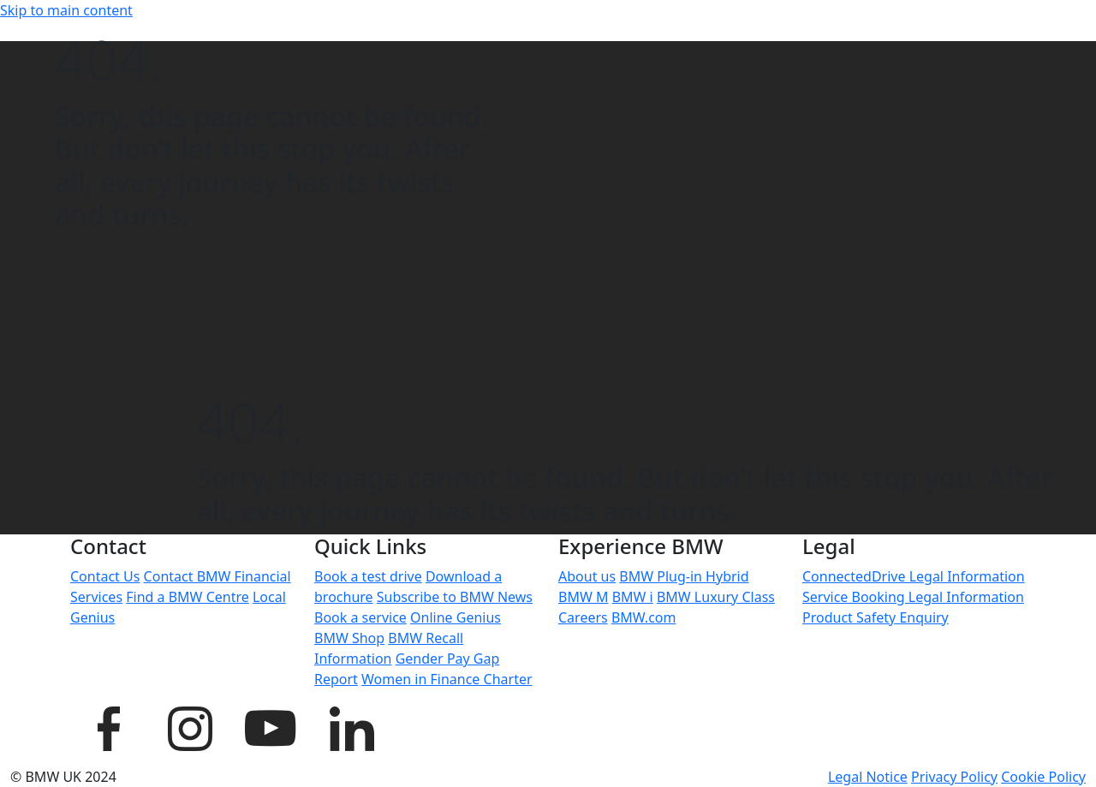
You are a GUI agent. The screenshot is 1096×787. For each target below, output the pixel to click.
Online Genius (455, 617)
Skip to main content (66, 10)
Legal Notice (868, 776)
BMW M (583, 596)
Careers (583, 617)
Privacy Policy (954, 776)
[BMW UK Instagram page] (189, 726)
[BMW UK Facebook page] (108, 726)
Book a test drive (368, 576)
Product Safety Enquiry (875, 617)
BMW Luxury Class (716, 596)
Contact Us (105, 576)
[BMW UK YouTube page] (269, 726)
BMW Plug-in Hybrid (683, 576)
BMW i (632, 596)
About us (587, 576)
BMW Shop (349, 638)
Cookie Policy (1043, 776)
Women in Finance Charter (447, 679)
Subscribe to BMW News (455, 596)
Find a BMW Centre (187, 596)
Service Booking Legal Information (913, 596)
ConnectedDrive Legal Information (913, 576)
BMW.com (643, 617)
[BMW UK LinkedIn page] (351, 726)
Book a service (360, 617)
